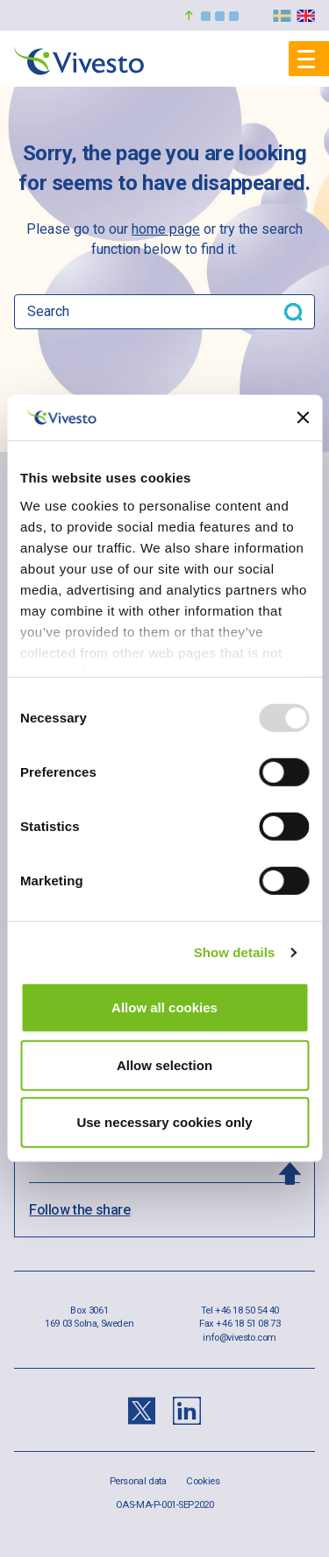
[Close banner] (303, 418)
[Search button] (293, 311)
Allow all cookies (164, 1007)
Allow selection (164, 1065)
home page (166, 229)
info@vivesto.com (239, 1337)
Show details (234, 952)
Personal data (138, 1481)
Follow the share (80, 1209)
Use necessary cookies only (164, 1122)
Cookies (202, 1481)
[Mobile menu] (309, 58)
